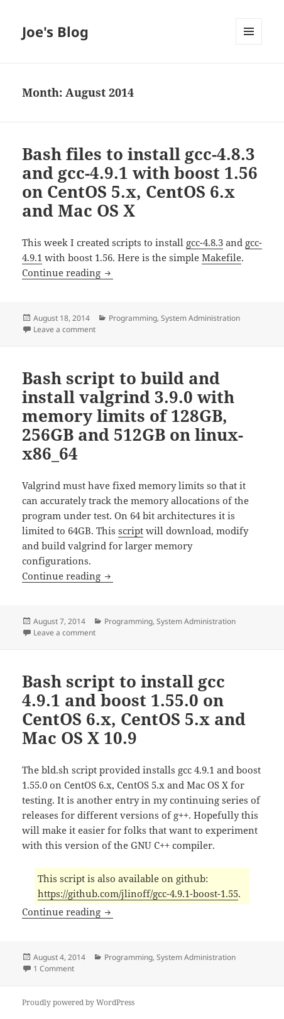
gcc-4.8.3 (204, 242)
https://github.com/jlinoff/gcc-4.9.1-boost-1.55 (138, 893)
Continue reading (67, 272)
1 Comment (53, 968)
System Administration (200, 318)
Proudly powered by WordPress (78, 1002)
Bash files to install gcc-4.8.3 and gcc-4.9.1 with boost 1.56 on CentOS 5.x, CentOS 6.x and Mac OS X (140, 182)
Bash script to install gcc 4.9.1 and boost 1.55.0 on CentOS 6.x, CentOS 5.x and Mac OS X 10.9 (134, 709)
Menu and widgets (249, 44)
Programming (133, 318)
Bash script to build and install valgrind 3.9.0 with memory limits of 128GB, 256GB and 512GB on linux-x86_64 (132, 416)
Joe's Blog (55, 31)
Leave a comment (64, 329)
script (130, 530)
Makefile (221, 257)
